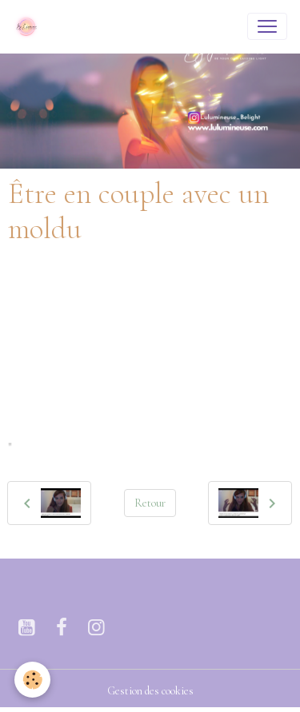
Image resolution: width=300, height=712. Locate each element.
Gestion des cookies (150, 691)
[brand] (29, 26)
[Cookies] (32, 680)
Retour (150, 503)
